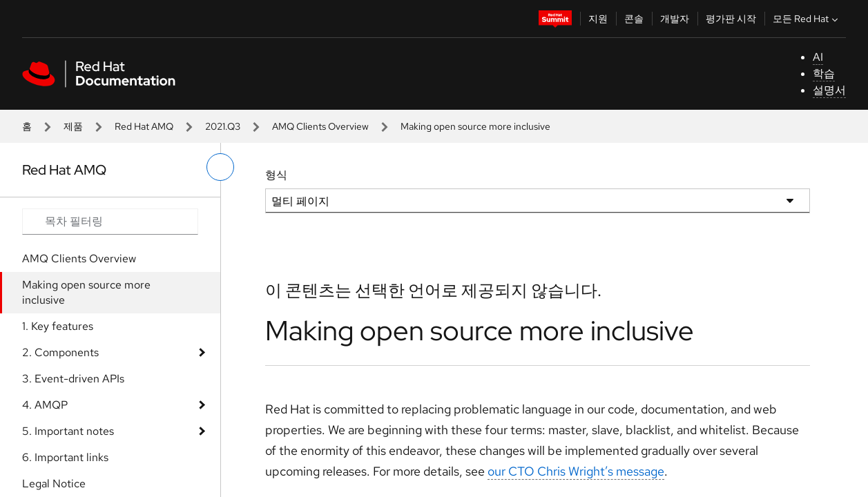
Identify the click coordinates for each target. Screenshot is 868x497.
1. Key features (57, 326)
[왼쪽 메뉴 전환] (220, 167)
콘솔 (634, 18)
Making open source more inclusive (86, 292)
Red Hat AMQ (144, 126)
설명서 (829, 90)
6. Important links (65, 457)
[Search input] (110, 221)
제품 (73, 126)
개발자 (674, 18)
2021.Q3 (222, 126)
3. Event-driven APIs (73, 378)
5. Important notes (68, 431)
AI (818, 57)
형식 (276, 175)
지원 (598, 18)
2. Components (60, 352)
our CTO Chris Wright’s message (576, 471)
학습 (824, 73)
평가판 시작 (731, 18)
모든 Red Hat (807, 18)
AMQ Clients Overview (320, 126)
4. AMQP (45, 405)
